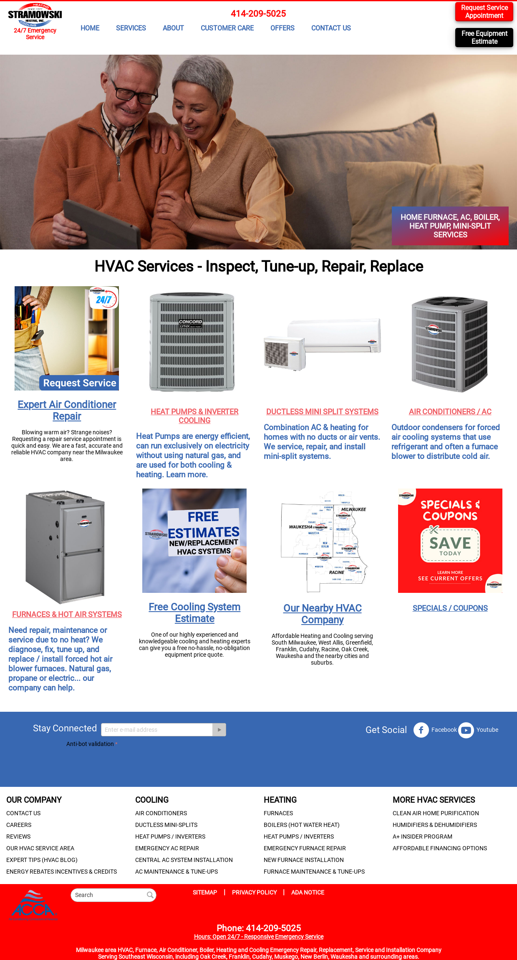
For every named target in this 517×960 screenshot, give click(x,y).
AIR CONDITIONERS (161, 813)
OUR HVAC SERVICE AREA (40, 848)
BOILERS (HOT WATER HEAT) (302, 824)
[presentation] (129, 765)
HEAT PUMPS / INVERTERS (170, 836)
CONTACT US (331, 28)
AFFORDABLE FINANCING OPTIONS (440, 848)
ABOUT (173, 28)
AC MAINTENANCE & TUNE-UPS (176, 871)
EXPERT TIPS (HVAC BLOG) (42, 860)
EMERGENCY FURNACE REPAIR (305, 848)
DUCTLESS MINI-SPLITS (166, 824)
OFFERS (282, 28)
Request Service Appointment (484, 12)
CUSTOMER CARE (227, 28)
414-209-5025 (258, 14)
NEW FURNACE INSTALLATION (304, 860)
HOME (90, 28)
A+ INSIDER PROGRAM (422, 836)
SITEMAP (205, 892)
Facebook (435, 730)
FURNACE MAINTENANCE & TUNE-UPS (314, 871)
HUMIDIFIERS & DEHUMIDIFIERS (435, 824)
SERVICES (131, 28)
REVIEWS (18, 836)
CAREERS (18, 824)
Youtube (478, 730)
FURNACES (278, 813)
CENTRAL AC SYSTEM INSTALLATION (184, 860)
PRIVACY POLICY (255, 892)
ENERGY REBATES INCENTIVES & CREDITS (61, 871)
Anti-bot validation (90, 744)
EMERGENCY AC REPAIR (167, 848)
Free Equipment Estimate (484, 37)
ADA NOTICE (307, 892)
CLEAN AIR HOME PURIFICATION (436, 813)
